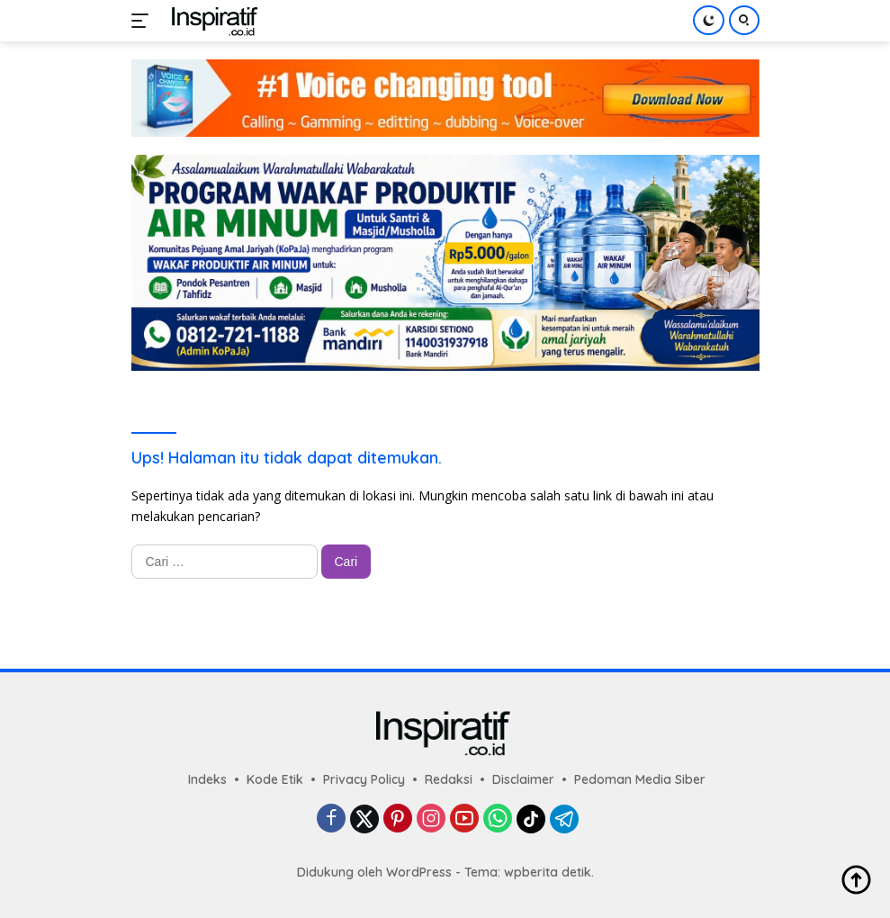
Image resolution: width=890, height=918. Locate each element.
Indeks (207, 779)
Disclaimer (523, 779)
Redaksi (448, 779)
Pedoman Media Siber (640, 779)
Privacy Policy (364, 779)
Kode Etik (275, 779)
